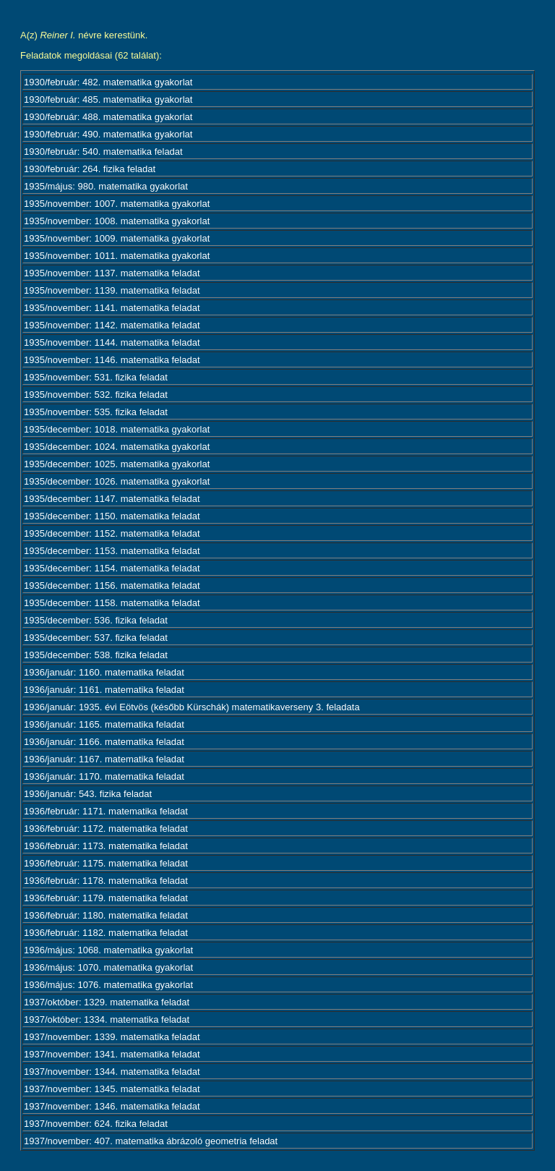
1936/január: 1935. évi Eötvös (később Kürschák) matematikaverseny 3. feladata (192, 707)
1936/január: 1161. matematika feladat (104, 689)
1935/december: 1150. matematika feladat (112, 516)
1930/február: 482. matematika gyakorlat (108, 82)
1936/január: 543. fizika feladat (88, 793)
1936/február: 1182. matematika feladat (106, 932)
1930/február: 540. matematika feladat (103, 151)
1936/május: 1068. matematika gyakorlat (108, 950)
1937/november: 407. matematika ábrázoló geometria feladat (151, 1141)
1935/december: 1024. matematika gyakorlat (117, 446)
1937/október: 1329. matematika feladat (106, 1002)
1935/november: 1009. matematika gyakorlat (117, 238)
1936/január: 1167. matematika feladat (104, 759)
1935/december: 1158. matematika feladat (112, 602)
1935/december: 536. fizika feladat (96, 620)
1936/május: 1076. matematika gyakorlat (108, 984)
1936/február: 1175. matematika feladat (106, 863)
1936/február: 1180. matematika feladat (106, 915)
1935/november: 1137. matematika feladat (112, 273)
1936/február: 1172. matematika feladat (106, 828)
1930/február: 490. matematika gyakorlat (108, 134)
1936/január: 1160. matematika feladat (104, 672)
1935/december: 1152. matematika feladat (112, 533)
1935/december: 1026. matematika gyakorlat (117, 481)
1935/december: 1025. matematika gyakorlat (117, 464)
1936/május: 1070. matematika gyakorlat (108, 967)
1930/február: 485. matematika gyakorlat (108, 99)
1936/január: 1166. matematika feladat (104, 741)
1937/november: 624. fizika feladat (96, 1123)
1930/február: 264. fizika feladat (89, 168)
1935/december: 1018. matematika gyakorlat (117, 429)
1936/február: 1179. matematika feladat (106, 898)
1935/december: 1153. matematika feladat (112, 550)
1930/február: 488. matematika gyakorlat (108, 116)
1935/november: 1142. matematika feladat (112, 325)
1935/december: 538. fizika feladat (96, 655)
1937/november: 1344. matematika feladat (112, 1071)
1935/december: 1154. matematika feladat (112, 568)
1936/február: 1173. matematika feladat (106, 845)
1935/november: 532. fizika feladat (96, 394)
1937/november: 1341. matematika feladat (112, 1054)
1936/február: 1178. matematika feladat (106, 880)
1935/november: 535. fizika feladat (96, 411)
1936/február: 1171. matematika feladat (106, 811)
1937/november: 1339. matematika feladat (112, 1036)
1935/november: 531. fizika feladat (96, 377)
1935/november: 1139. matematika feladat (112, 290)
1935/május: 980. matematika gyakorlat (106, 186)
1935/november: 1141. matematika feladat (112, 307)
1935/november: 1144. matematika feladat (112, 342)
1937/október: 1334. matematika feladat (106, 1019)
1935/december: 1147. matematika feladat (112, 498)
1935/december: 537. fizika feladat (96, 637)
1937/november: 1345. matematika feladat (112, 1088)
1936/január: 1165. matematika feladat (104, 724)
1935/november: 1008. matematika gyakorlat (117, 221)
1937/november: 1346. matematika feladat (112, 1106)
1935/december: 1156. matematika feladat (112, 585)
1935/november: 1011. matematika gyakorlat (117, 255)
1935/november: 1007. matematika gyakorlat (117, 203)
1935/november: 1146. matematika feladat (112, 359)
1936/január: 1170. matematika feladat (104, 776)
